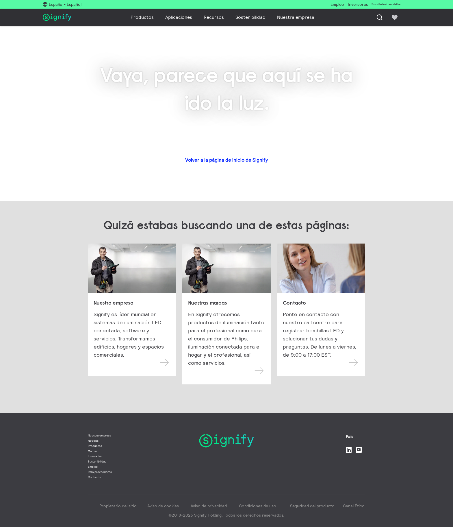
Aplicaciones (178, 17)
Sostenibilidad (250, 17)
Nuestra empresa (295, 17)
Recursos (214, 17)
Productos (142, 17)
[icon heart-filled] (394, 17)
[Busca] (379, 17)
